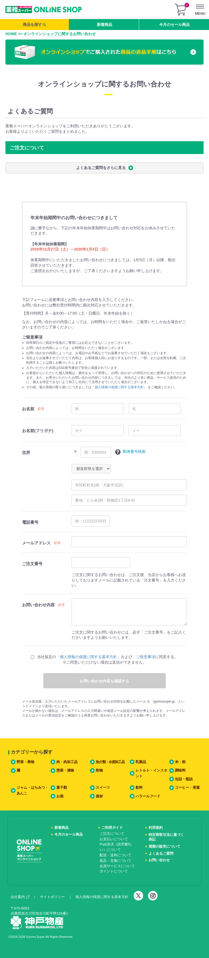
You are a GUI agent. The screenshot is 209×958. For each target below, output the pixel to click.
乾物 (99, 770)
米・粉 (180, 762)
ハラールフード (148, 796)
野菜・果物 (25, 762)
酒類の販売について (164, 846)
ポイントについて (114, 871)
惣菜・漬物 (65, 770)
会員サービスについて (117, 866)
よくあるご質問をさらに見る (104, 167)
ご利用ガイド (112, 828)
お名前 (28, 408)
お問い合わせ (159, 860)
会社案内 (20, 897)
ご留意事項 (145, 657)
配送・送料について (115, 855)
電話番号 (30, 522)
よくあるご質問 (161, 853)
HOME (11, 34)
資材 (99, 796)
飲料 (139, 788)
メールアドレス (36, 543)
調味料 (180, 770)
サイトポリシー (52, 897)
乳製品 (141, 762)
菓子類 (61, 788)
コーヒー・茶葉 (187, 788)
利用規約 (156, 828)
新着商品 (104, 24)
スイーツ (103, 788)
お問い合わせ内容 (38, 604)
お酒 (59, 796)
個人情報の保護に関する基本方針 (119, 387)
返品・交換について (115, 861)
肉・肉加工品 (67, 762)
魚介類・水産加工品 (110, 762)
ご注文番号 (32, 563)
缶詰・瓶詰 (184, 779)
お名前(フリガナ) (37, 430)
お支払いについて (114, 839)
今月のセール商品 (174, 24)
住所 (26, 452)
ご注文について (112, 834)
